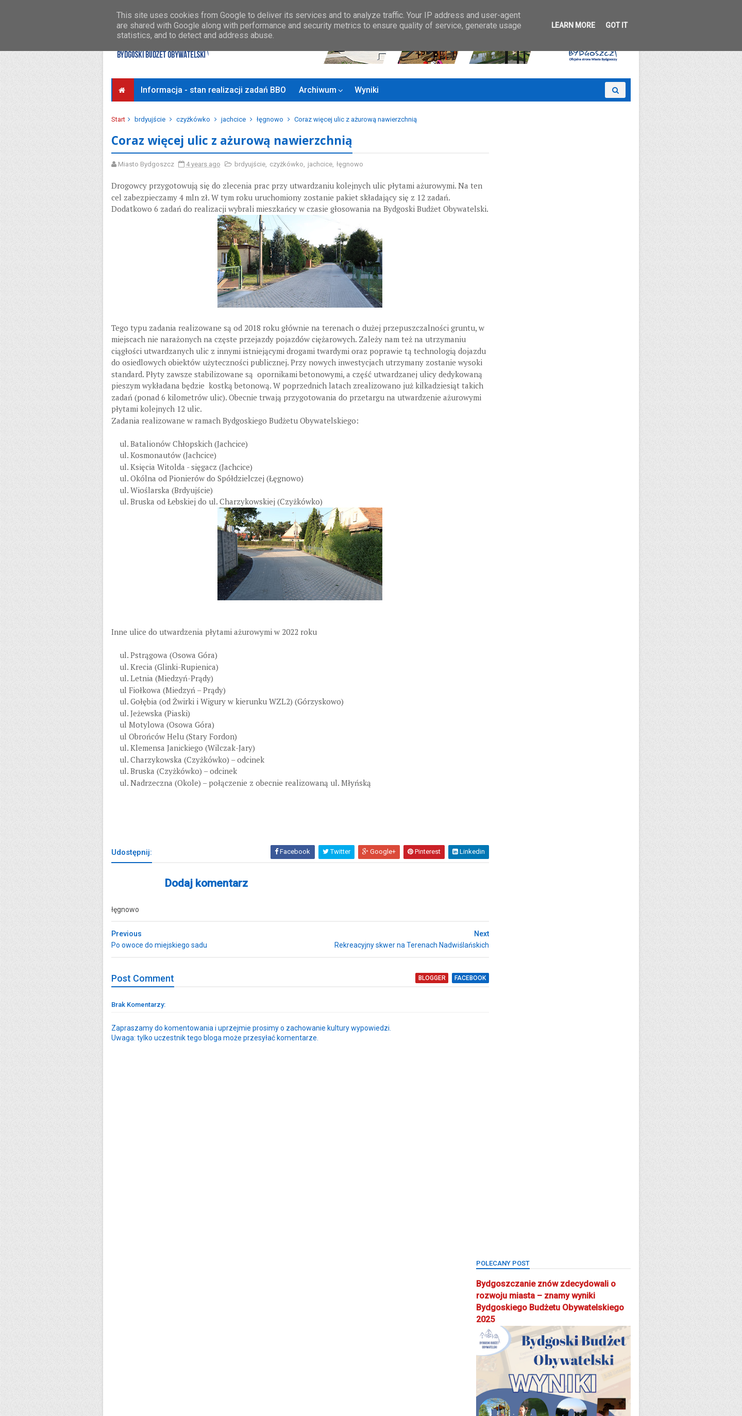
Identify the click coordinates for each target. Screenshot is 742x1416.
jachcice (235, 119)
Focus (521, 775)
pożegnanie (566, 1096)
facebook (432, 1002)
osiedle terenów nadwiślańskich (530, 1024)
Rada (561, 1113)
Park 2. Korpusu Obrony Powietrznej (534, 1060)
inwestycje (497, 828)
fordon (558, 775)
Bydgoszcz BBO (553, 721)
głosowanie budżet (575, 793)
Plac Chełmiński (539, 1078)
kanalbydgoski (596, 828)
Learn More (573, 25)
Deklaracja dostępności (153, 1366)
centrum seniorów (508, 757)
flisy (488, 775)
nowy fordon (546, 935)
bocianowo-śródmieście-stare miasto (538, 703)
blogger (395, 1002)
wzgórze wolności (509, 1274)
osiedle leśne (542, 988)
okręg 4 (533, 970)
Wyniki (368, 90)
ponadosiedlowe (506, 1096)
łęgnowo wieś (503, 899)
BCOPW (492, 667)
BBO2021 (539, 632)
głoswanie (497, 810)
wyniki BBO (498, 1256)
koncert (544, 864)
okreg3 (492, 953)
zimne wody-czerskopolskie (524, 1309)
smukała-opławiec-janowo (522, 1167)
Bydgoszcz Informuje (150, 1378)
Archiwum (319, 90)
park (541, 1042)
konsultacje (498, 882)
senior (490, 1149)
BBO (538, 596)
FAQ (610, 757)
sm (522, 1149)
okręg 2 (571, 953)
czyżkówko (195, 119)
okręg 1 (531, 953)
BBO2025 (583, 650)
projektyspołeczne (509, 1113)
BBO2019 (576, 614)
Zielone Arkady (503, 1291)
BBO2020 (495, 632)
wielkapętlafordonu (511, 1238)
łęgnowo (272, 119)
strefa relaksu (558, 1185)
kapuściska (498, 864)
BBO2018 (532, 614)
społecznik (598, 1167)
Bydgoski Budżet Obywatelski (552, 551)
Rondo (491, 1131)
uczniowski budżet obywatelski (529, 1220)
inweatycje (601, 810)
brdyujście (152, 119)
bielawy (579, 667)
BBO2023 (495, 650)
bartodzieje (498, 596)
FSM (592, 775)
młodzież (495, 935)
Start (120, 119)
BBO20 (491, 614)
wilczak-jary (577, 1238)
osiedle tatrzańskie (510, 1006)
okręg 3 (492, 970)
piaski (490, 1078)
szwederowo (501, 1202)
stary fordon (500, 1185)
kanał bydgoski (504, 846)
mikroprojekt (500, 917)
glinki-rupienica (505, 793)
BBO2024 (539, 650)
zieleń (564, 1274)
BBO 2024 (576, 596)
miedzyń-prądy (596, 899)
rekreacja (601, 1113)
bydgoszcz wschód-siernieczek (530, 739)
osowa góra (499, 1042)
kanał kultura (564, 846)
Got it (616, 25)
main (550, 899)
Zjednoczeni (499, 1327)
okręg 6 (492, 988)
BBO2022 (583, 632)
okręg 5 (573, 970)
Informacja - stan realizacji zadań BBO (214, 90)
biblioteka (536, 667)
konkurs (586, 864)
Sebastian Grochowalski (554, 1131)
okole (592, 935)
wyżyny (543, 1256)
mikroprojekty (557, 917)
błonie (490, 685)
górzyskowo (549, 810)
